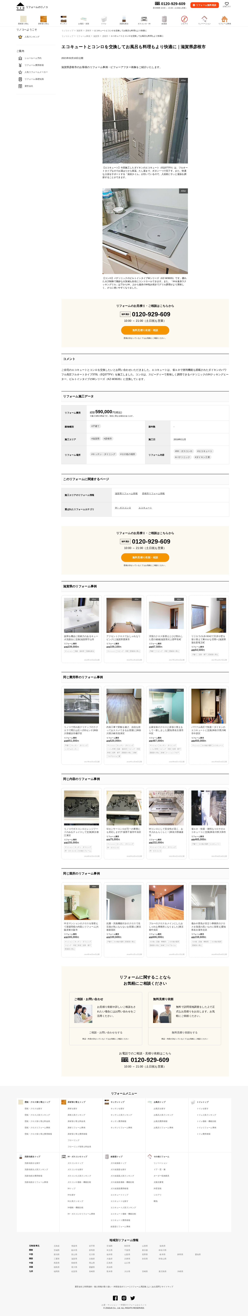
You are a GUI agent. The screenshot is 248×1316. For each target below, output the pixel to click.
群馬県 (92, 1250)
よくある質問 (154, 1287)
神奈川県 (162, 1250)
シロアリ (157, 1195)
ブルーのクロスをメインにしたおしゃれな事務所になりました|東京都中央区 (166, 916)
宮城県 (109, 1246)
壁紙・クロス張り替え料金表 (37, 1121)
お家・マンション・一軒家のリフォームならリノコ (124, 1305)
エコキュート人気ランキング (123, 1207)
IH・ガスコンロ (184, 451)
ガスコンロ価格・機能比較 (79, 1182)
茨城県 (57, 1250)
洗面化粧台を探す (32, 1163)
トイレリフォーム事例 (206, 1128)
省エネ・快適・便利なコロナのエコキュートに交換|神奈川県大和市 (208, 818)
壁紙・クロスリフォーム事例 (37, 1128)
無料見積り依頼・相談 (145, 330)
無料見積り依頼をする (185, 1032)
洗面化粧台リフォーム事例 (36, 1182)
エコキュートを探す (119, 1201)
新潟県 (57, 1254)
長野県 (145, 1254)
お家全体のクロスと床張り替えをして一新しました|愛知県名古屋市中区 (166, 721)
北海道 (57, 1246)
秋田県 (127, 1246)
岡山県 (92, 1263)
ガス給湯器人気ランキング (122, 1176)
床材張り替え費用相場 (77, 1134)
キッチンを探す (117, 1108)
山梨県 (127, 1254)
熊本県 (109, 1271)
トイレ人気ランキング (206, 1115)
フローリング (73, 1140)
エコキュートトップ (119, 1195)
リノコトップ (67, 36)
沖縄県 (180, 1271)
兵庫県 (127, 1259)
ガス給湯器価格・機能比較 (122, 1182)
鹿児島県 (162, 1271)
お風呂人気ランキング (163, 1115)
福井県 (109, 1254)
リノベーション (160, 1163)
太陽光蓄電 (159, 1182)
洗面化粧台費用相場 (33, 1176)
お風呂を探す (159, 1108)
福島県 (162, 1246)
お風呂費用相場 (160, 1121)
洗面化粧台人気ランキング (36, 1169)
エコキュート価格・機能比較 (123, 1214)
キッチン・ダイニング (104, 454)
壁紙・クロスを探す (33, 1108)
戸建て (96, 426)
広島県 (109, 1263)
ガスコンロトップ (75, 1163)
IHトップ (72, 1188)
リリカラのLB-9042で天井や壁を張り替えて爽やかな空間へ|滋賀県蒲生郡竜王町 (208, 627)
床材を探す (73, 1108)
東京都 (145, 1250)
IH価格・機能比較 (75, 1207)
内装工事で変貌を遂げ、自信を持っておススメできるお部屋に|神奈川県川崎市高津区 (123, 723)
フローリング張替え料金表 (79, 1147)
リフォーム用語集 (138, 1287)
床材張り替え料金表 (76, 1121)
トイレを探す (202, 1108)
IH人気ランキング (75, 1201)
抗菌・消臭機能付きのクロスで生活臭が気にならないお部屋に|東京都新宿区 (123, 914)
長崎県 (92, 1271)
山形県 (145, 1246)
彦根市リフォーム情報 (153, 493)
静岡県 (180, 1254)
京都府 (92, 1259)
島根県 (74, 1263)
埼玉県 (109, 1250)
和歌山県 (162, 1259)
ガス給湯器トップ (118, 1163)
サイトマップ (167, 1287)
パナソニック (183, 457)
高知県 (109, 1267)
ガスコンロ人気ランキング (79, 1176)
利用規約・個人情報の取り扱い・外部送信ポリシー (106, 1287)
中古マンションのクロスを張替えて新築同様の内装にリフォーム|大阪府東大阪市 (81, 917)
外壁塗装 (157, 1188)
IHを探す (72, 1195)
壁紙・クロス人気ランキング (37, 1115)
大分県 (127, 1271)
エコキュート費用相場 (120, 1220)
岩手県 (92, 1246)
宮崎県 (145, 1271)
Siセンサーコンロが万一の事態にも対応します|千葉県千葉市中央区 (123, 819)
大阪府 (109, 1259)
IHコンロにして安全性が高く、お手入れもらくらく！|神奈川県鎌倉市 (166, 821)
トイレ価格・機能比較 (206, 1121)
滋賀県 (96, 36)
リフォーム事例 (83, 36)
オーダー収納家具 (161, 1176)
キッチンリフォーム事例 (121, 1128)
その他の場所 (128, 454)
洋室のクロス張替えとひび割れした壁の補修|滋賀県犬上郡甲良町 (166, 625)
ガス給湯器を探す (118, 1169)
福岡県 (57, 1271)
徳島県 (57, 1267)
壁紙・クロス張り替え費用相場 (38, 1134)
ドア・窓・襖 (159, 1169)
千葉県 (127, 1250)
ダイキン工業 (203, 457)
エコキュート (205, 451)
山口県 (127, 1263)
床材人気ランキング (76, 1115)
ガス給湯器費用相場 (119, 1188)
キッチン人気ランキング (121, 1115)
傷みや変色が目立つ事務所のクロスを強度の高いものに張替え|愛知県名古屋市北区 (208, 916)
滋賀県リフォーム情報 (126, 493)
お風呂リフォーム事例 (163, 1128)
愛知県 (198, 1254)
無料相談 (206, 5)
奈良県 (145, 1259)
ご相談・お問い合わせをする (106, 1032)
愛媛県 (92, 1267)
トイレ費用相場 (203, 1134)
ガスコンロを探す (75, 1169)
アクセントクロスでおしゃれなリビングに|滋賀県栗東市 (123, 625)
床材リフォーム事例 (76, 1128)
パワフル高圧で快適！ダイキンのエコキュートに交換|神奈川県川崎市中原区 (208, 718)
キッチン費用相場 (118, 1121)
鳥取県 (57, 1263)
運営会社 (79, 1287)
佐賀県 (74, 1271)
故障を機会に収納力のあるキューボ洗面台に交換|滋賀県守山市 (81, 625)
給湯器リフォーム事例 (120, 1226)
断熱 (156, 1201)
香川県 (74, 1267)
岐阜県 (162, 1254)
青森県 (74, 1246)
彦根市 (105, 36)
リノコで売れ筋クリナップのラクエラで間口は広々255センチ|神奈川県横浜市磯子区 (81, 720)
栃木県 (74, 1250)
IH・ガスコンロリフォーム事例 (81, 1214)
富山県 (74, 1254)
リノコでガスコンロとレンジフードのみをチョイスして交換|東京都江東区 (81, 821)
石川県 (92, 1254)
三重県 (57, 1259)
